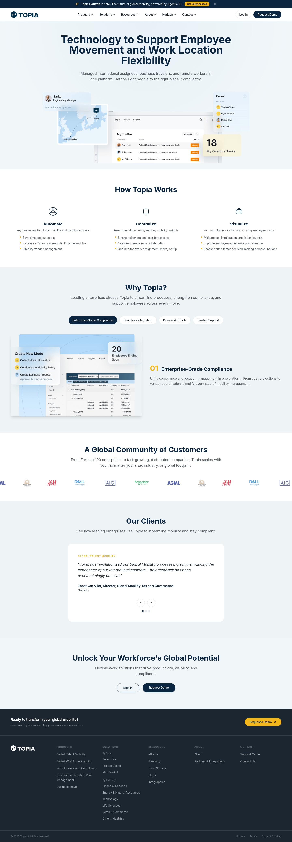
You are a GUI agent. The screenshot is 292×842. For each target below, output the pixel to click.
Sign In (128, 687)
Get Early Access (197, 3)
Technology (110, 799)
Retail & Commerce (115, 812)
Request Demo (267, 14)
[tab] (143, 611)
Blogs (152, 775)
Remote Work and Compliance (77, 768)
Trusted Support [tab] (208, 320)
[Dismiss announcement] (215, 4)
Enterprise (109, 759)
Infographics (156, 782)
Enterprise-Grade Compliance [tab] (93, 320)
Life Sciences (111, 805)
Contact (189, 14)
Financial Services (114, 786)
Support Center (250, 754)
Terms (253, 836)
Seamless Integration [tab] (138, 320)
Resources (130, 14)
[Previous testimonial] (141, 603)
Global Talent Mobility (71, 754)
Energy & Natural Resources (121, 792)
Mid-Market (110, 772)
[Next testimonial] (151, 603)
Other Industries (113, 818)
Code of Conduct (271, 836)
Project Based (111, 765)
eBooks (153, 754)
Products (86, 14)
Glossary (154, 761)
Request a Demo (263, 722)
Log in (243, 14)
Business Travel (67, 787)
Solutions (107, 14)
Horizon (169, 14)
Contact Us (247, 761)
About (151, 14)
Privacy (240, 836)
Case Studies (157, 768)
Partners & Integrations (209, 761)
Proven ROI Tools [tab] (174, 320)
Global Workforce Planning (74, 761)
